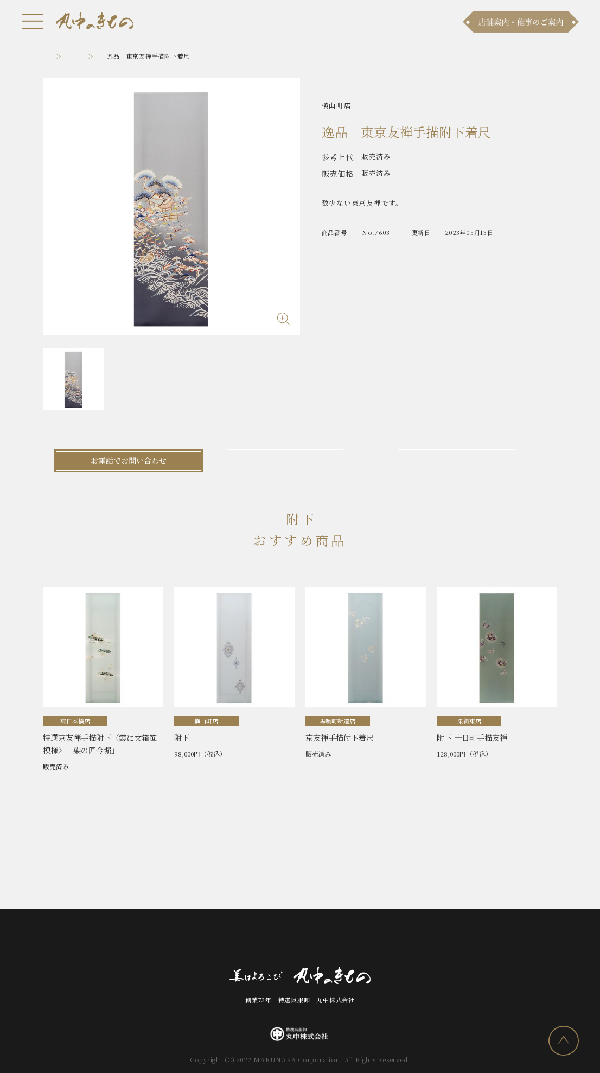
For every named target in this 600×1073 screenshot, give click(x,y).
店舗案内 (242, 939)
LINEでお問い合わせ (471, 460)
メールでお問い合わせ (300, 460)
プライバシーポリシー (450, 939)
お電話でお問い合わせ (129, 460)
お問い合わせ (292, 939)
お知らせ (127, 939)
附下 (100, 56)
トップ (52, 56)
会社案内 (343, 939)
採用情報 (385, 939)
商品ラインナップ (184, 939)
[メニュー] (32, 21)
